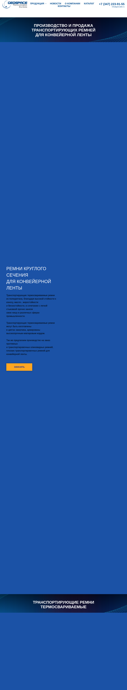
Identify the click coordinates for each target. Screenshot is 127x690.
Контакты (64, 6)
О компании (72, 3)
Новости (55, 3)
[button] (19, 367)
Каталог (89, 3)
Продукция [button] (37, 3)
